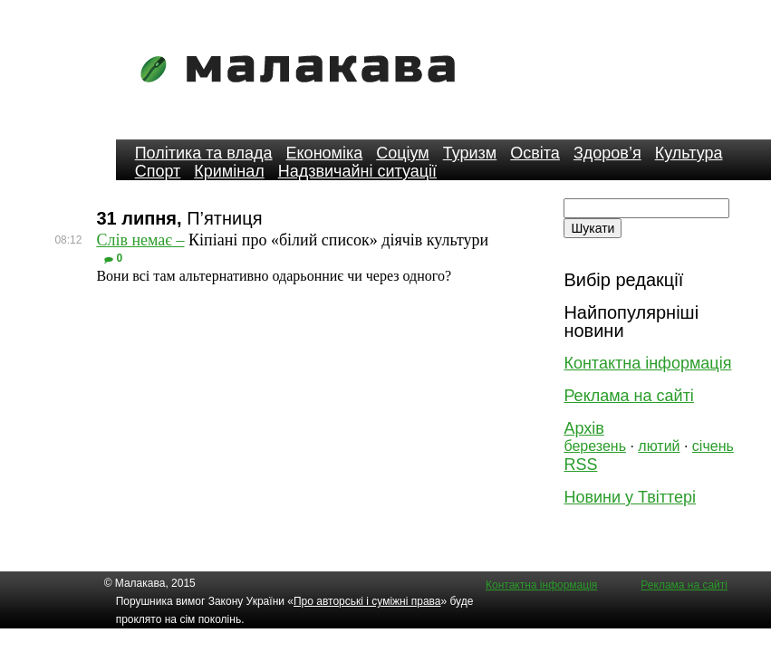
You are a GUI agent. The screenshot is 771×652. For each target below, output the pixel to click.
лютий (658, 446)
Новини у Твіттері (630, 497)
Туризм (469, 153)
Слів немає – (140, 240)
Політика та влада (204, 153)
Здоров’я (607, 153)
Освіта (535, 153)
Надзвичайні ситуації (357, 171)
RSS (580, 464)
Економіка (324, 153)
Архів (583, 428)
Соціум (402, 153)
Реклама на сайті (628, 396)
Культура (689, 153)
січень (713, 446)
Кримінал (229, 171)
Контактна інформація (647, 363)
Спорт (158, 171)
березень (595, 446)
